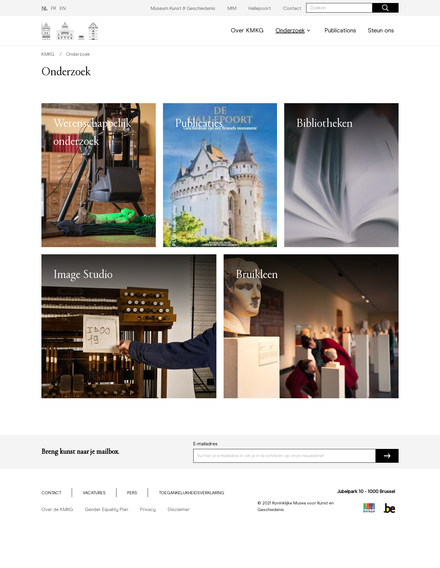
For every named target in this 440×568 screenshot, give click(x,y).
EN (63, 8)
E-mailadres (205, 444)
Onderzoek (294, 30)
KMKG (47, 54)
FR (53, 8)
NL (44, 8)
